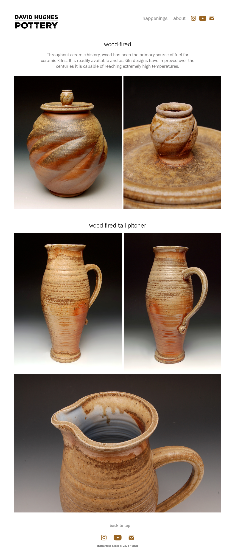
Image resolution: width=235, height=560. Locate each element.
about (179, 18)
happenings (155, 18)
